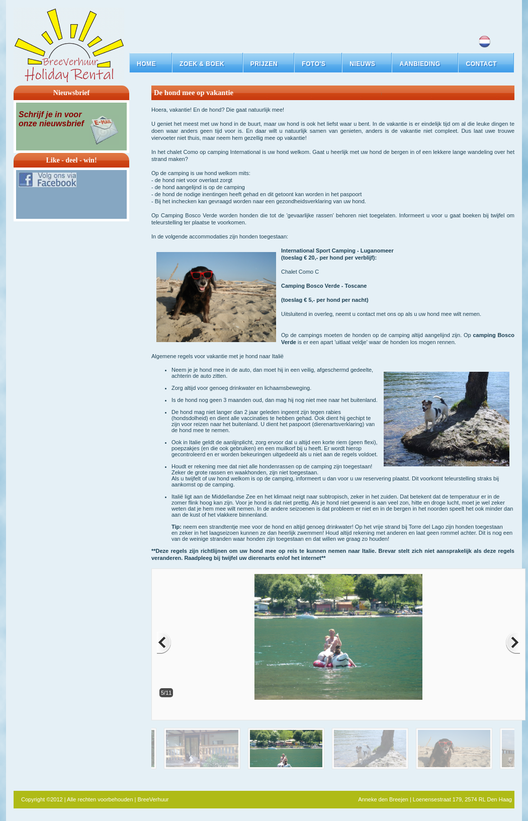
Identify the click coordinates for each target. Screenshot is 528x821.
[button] (207, 64)
